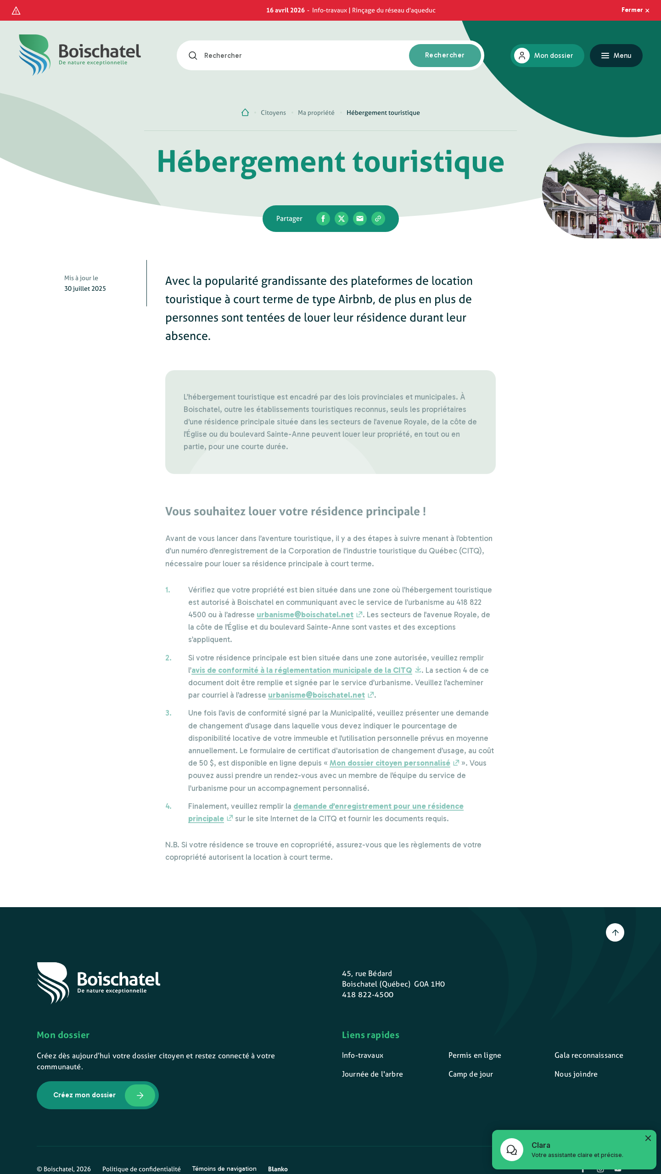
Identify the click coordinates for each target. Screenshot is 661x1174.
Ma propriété (316, 112)
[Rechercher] (196, 55)
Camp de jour (470, 1073)
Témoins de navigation (224, 1169)
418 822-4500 (367, 994)
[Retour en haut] (615, 932)
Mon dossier (553, 55)
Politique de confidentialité (141, 1169)
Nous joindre (576, 1073)
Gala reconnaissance (589, 1055)
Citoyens (273, 112)
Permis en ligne (474, 1055)
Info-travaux (362, 1055)
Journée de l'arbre (372, 1073)
